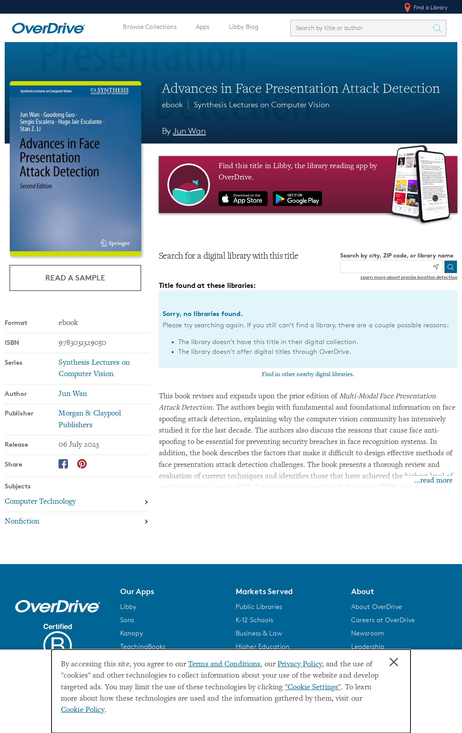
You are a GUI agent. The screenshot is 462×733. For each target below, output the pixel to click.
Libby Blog (243, 26)
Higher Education (263, 646)
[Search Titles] (439, 28)
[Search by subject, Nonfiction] (77, 521)
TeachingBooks (143, 646)
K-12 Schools (254, 620)
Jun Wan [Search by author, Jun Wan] (189, 131)
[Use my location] (436, 267)
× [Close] (394, 662)
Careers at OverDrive (383, 620)
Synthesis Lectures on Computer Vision (262, 104)
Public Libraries (259, 607)
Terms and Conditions (224, 664)
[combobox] (361, 27)
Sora (127, 620)
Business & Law (259, 633)
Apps (203, 26)
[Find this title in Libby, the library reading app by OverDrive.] (308, 184)
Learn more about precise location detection (409, 277)
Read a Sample (75, 277)
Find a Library (425, 7)
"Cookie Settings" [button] (313, 687)
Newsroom (367, 633)
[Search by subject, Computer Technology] (77, 502)
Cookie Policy (83, 710)
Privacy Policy (299, 664)
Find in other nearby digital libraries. (308, 374)
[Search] (450, 267)
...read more (433, 481)
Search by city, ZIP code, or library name (396, 255)
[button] (173, 591)
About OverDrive (376, 607)
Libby (128, 607)
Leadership (367, 646)
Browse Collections (149, 26)
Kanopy (131, 633)
